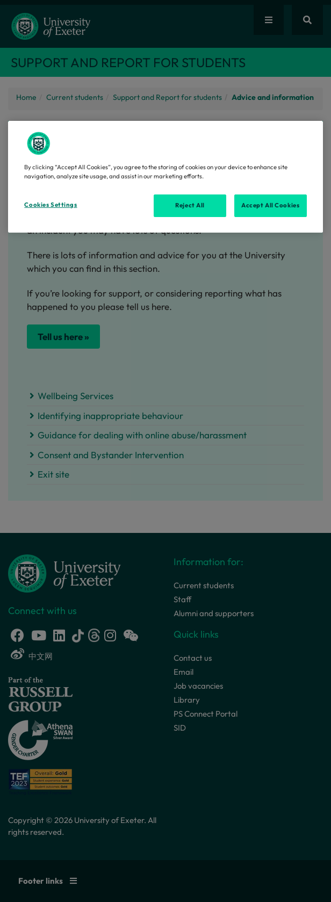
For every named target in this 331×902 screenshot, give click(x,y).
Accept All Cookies (270, 205)
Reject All (190, 205)
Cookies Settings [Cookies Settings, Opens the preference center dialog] (50, 204)
